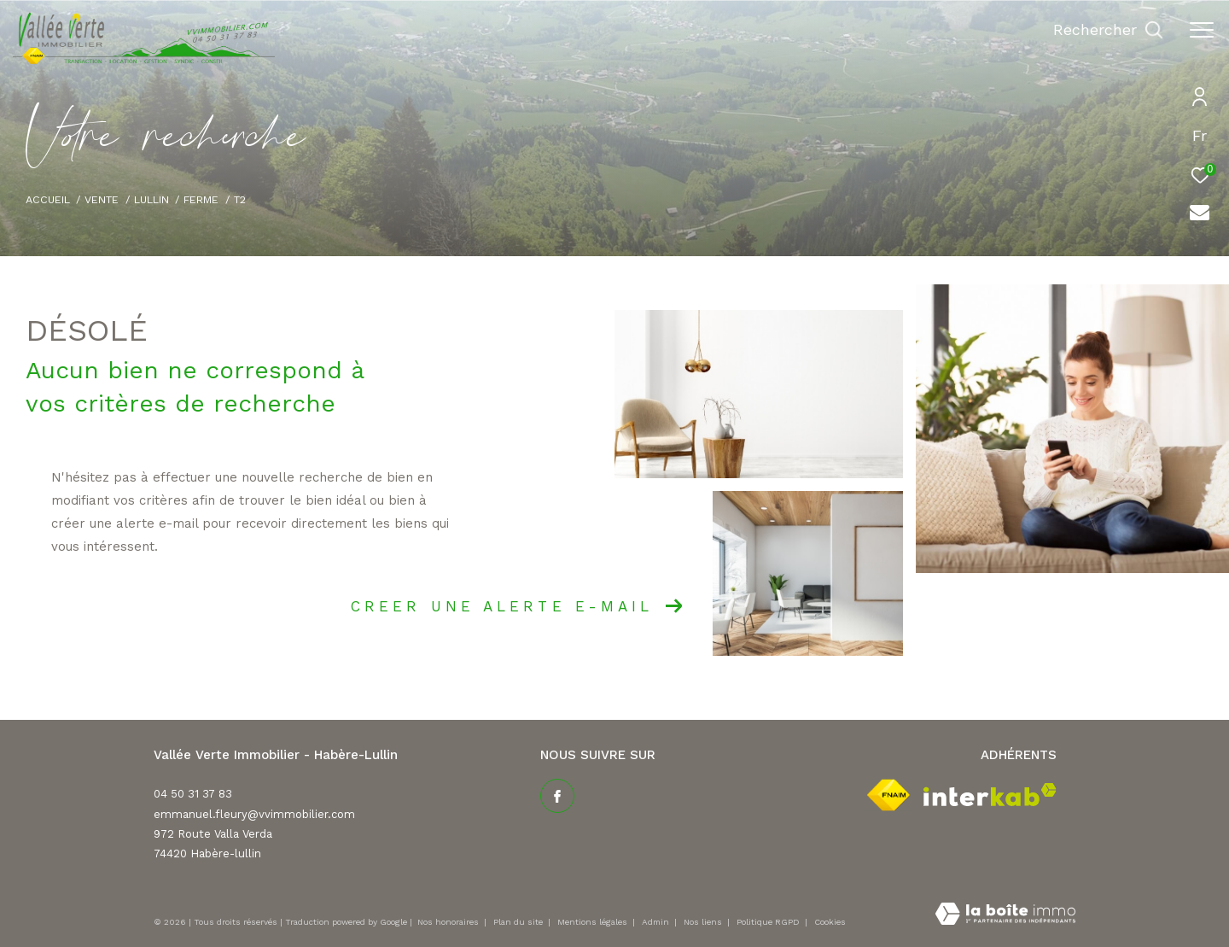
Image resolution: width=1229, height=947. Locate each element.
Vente (101, 199)
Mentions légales (593, 922)
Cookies (830, 922)
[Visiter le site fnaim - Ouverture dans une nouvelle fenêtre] (888, 795)
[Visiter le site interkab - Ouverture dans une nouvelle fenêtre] (990, 794)
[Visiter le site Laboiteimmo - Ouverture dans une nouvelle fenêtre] (1005, 915)
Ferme (200, 199)
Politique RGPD (768, 922)
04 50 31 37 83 (193, 793)
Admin (657, 922)
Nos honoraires (449, 922)
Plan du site (519, 922)
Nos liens (704, 922)
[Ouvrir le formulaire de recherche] (1108, 30)
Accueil (48, 199)
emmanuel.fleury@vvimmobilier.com (254, 814)
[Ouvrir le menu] (1201, 30)
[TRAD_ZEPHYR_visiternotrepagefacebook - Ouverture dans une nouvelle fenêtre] (557, 796)
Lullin (151, 199)
